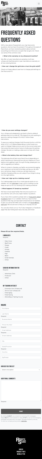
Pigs (6, 253)
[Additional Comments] (21, 390)
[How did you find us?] (21, 369)
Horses (7, 249)
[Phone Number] (21, 324)
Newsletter (21, 454)
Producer (8, 275)
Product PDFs (21, 452)
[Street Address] (21, 335)
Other (7, 260)
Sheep (7, 245)
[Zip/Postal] (21, 357)
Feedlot (7, 251)
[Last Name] (21, 313)
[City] (21, 341)
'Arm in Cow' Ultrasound (12, 290)
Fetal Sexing (9, 295)
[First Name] (21, 308)
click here (15, 183)
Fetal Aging (8, 293)
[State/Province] (21, 346)
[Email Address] (21, 330)
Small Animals (9, 258)
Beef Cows (8, 243)
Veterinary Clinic (10, 273)
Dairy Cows (8, 241)
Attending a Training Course (14, 297)
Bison (6, 255)
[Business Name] (21, 319)
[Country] (21, 352)
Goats (7, 247)
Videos (21, 449)
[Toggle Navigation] (39, 3)
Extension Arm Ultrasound (13, 288)
